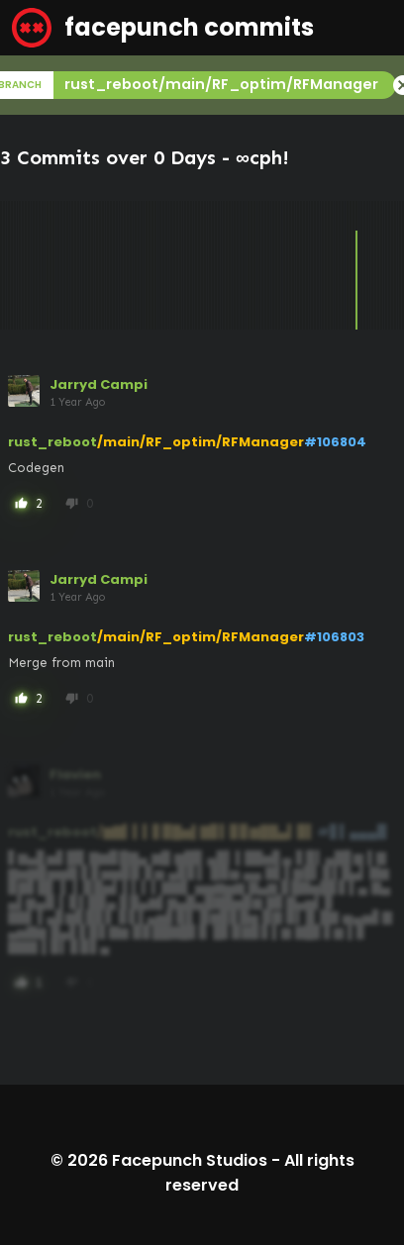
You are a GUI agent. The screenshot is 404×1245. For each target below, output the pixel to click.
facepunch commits (163, 28)
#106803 (334, 636)
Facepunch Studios (189, 1160)
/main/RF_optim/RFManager (200, 441)
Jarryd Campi (99, 384)
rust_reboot (52, 441)
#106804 (335, 441)
